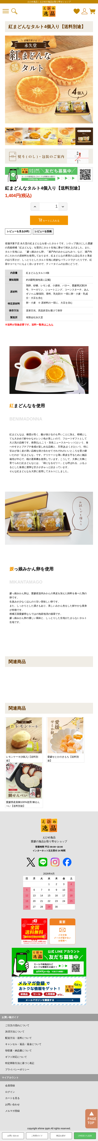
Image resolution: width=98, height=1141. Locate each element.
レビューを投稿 (47, 231)
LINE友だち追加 (85, 1136)
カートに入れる (51, 220)
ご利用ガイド (37, 1136)
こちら (50, 325)
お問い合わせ (13, 1136)
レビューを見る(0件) (19, 231)
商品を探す (61, 1136)
